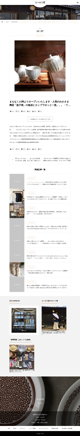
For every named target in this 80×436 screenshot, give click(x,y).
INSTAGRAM (40, 35)
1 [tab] (22, 330)
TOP (9, 428)
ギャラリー (22, 428)
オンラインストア (43, 428)
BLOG (14, 428)
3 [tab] (25, 330)
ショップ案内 (32, 428)
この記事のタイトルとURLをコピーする (40, 119)
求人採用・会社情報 (67, 428)
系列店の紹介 (55, 428)
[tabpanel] (24, 320)
